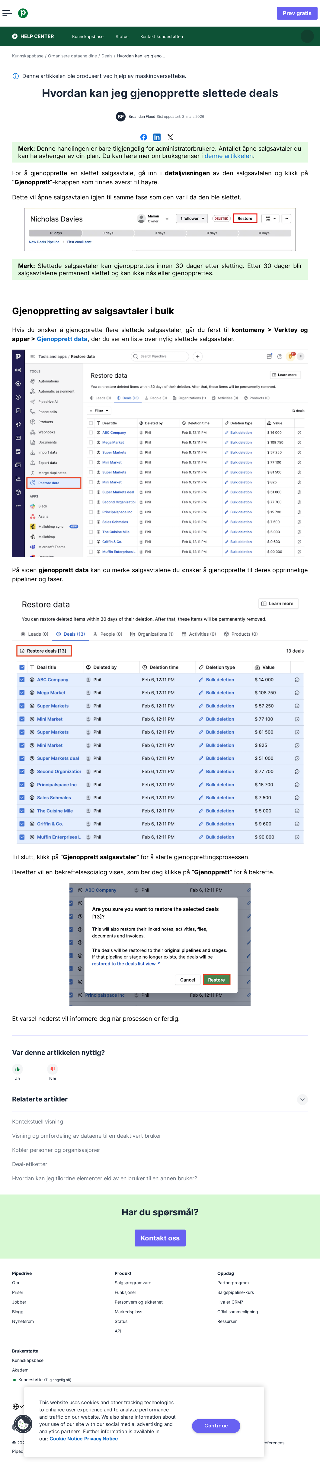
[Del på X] (170, 138)
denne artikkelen (229, 156)
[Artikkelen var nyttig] (17, 1069)
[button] (23, 1424)
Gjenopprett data (62, 339)
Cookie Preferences (265, 1442)
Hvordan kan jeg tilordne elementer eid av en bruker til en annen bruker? (104, 1178)
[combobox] (18, 1410)
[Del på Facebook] (143, 138)
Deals (106, 55)
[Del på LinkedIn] (157, 138)
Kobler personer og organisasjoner (56, 1150)
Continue (216, 1426)
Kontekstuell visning (37, 1121)
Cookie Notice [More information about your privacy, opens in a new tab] (66, 1439)
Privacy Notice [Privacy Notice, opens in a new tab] (101, 1439)
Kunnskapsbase (27, 55)
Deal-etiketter (29, 1164)
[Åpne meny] (17, 13)
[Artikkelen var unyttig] (52, 1069)
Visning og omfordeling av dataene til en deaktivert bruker (86, 1136)
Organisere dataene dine (72, 55)
